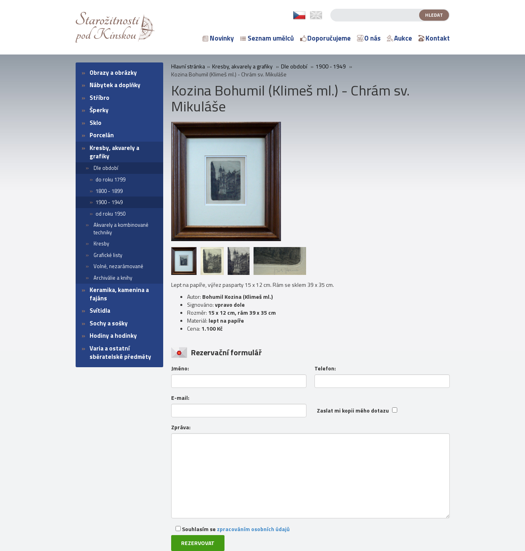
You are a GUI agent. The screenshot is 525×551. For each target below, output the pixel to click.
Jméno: (180, 368)
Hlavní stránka (188, 66)
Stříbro (99, 97)
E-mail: (180, 398)
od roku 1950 (110, 214)
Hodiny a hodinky (113, 335)
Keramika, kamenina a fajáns (119, 294)
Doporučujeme (325, 38)
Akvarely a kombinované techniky (121, 228)
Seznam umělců (267, 38)
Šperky (99, 110)
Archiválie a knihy (113, 278)
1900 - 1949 (109, 202)
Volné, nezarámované (118, 266)
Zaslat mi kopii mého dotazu (353, 410)
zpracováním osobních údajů (253, 529)
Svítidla (100, 310)
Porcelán (102, 135)
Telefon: (325, 368)
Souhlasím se (233, 529)
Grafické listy (108, 255)
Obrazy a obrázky (113, 72)
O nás (369, 38)
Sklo (95, 122)
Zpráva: (181, 427)
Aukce (399, 38)
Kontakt (434, 38)
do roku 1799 (110, 179)
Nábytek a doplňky (115, 85)
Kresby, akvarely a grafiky (114, 152)
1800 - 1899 (109, 191)
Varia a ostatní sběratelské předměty (120, 352)
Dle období (106, 168)
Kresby (101, 243)
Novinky (218, 38)
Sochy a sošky (109, 323)
